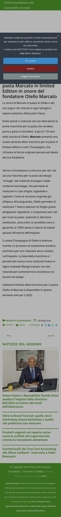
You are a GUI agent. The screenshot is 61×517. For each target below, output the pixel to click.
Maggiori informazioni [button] (30, 76)
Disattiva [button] (30, 69)
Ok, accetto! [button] (30, 61)
